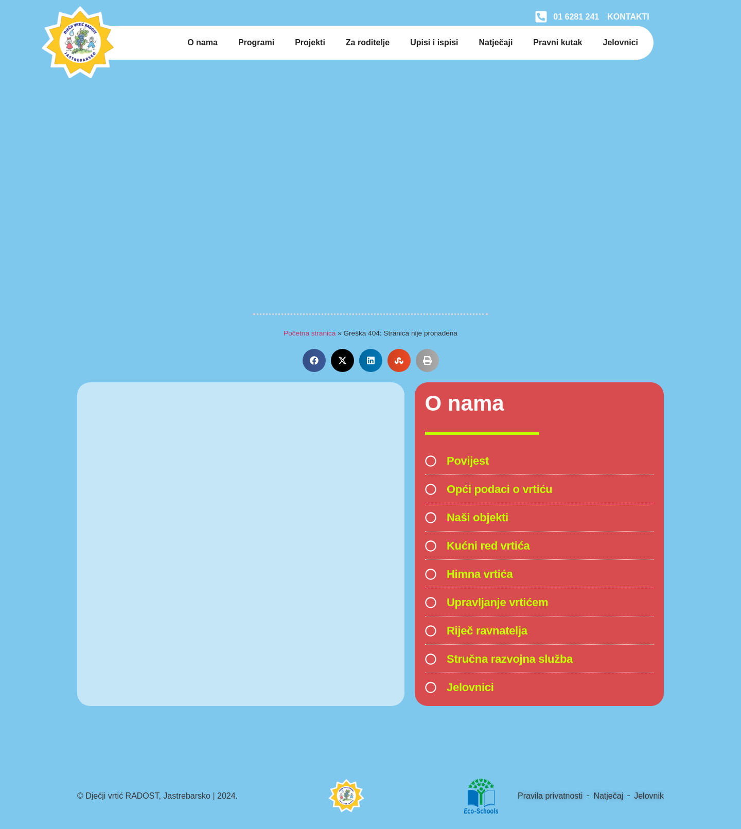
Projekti (310, 42)
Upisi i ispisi (434, 42)
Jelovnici (620, 42)
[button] (314, 360)
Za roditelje (368, 42)
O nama (202, 42)
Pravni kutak (557, 42)
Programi (256, 42)
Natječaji (496, 42)
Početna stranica (310, 333)
